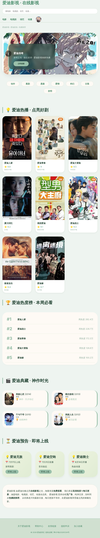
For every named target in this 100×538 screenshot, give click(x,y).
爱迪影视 (5, 27)
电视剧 (13, 19)
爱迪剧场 (14, 27)
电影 (4, 19)
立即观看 (21, 64)
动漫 (30, 19)
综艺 (22, 19)
